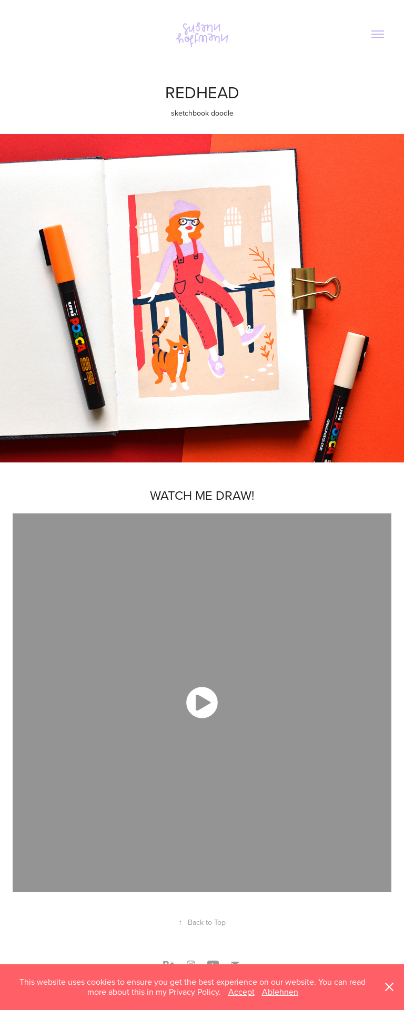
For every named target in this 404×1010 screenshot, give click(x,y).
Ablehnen (280, 991)
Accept (241, 991)
